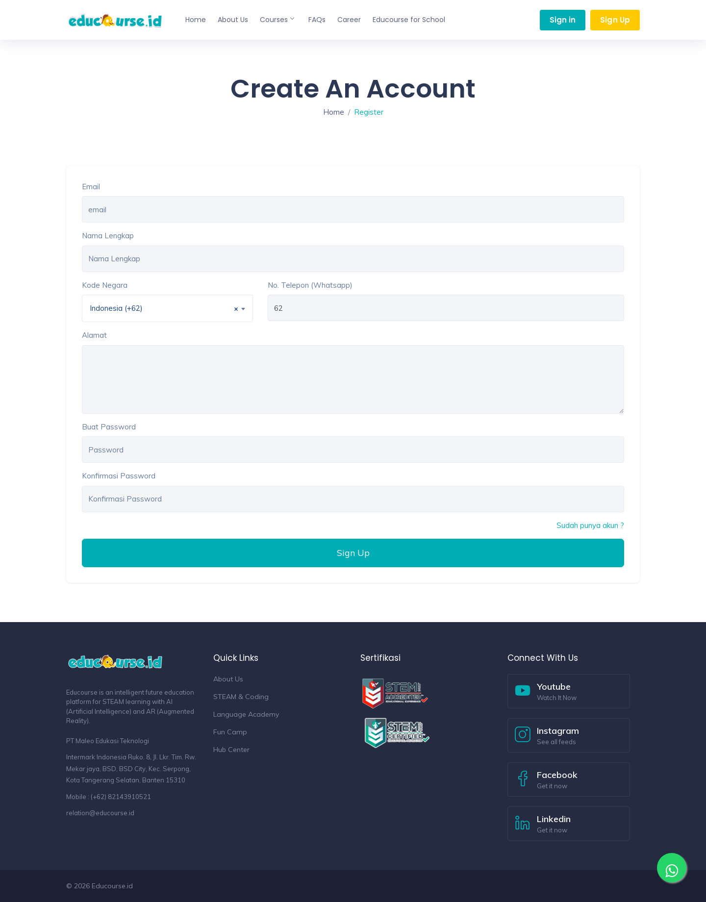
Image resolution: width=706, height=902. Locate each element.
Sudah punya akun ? (590, 525)
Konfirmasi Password (118, 475)
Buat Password (109, 426)
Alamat (94, 335)
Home (195, 20)
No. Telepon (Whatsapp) (310, 285)
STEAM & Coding (241, 696)
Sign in (563, 20)
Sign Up (615, 20)
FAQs (317, 20)
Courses (277, 20)
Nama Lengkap (108, 235)
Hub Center (231, 749)
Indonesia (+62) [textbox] (164, 309)
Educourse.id (112, 885)
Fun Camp (230, 731)
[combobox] (167, 308)
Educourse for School (409, 20)
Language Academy (246, 714)
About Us (233, 20)
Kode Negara (104, 285)
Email (91, 186)
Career (349, 20)
